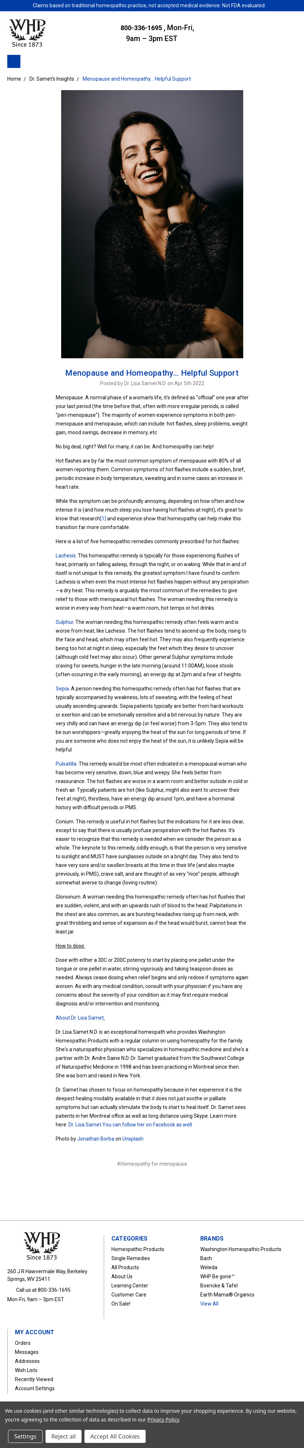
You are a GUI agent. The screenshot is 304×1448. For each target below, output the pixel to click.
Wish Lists (26, 1370)
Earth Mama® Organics (227, 1295)
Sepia (62, 688)
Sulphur (64, 622)
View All (209, 1304)
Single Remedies (130, 1258)
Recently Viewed (34, 1379)
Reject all (63, 1436)
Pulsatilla (66, 764)
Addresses (27, 1361)
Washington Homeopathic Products (240, 1249)
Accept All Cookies (115, 1436)
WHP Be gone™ (217, 1276)
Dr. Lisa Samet (84, 1125)
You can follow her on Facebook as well (147, 1125)
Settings (25, 1436)
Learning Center (129, 1285)
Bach (206, 1258)
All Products (125, 1267)
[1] (103, 518)
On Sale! (120, 1304)
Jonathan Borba (95, 1139)
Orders (23, 1343)
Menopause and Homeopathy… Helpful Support (151, 373)
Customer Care (128, 1295)
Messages (27, 1352)
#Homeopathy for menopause (152, 1164)
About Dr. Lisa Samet (80, 1018)
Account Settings (35, 1388)
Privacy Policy (163, 1419)
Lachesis (66, 555)
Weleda (208, 1267)
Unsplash (132, 1139)
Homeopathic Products (137, 1249)
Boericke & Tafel (219, 1285)
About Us (122, 1276)
